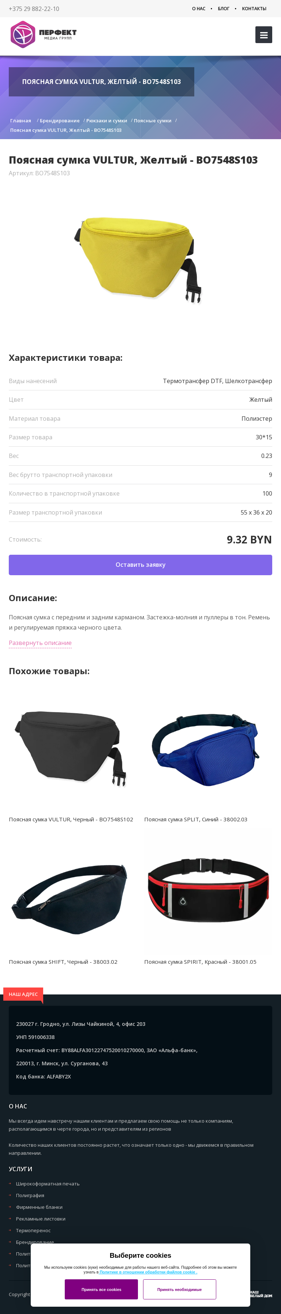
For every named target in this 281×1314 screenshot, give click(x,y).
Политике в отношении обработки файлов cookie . (147, 1272)
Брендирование (35, 1242)
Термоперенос (33, 1230)
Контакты (254, 8)
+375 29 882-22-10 (34, 9)
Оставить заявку (141, 565)
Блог (223, 8)
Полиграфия (30, 1195)
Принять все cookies (101, 1289)
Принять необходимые (179, 1289)
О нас (198, 8)
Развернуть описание (40, 643)
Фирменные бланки (39, 1207)
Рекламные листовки (40, 1218)
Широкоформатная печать (48, 1183)
